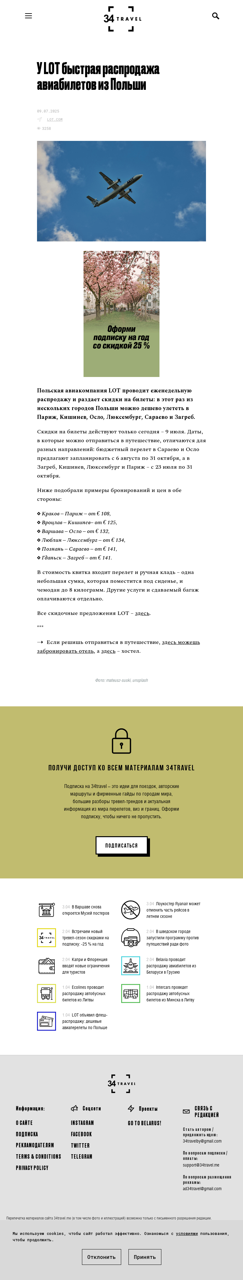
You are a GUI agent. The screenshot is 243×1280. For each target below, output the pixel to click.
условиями (187, 1233)
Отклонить (101, 1257)
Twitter (80, 1145)
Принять (145, 1257)
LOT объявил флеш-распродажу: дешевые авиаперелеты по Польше (85, 1021)
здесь (142, 613)
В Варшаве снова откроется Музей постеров (85, 910)
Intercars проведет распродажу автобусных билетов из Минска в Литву (170, 993)
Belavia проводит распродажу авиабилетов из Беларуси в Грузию (171, 965)
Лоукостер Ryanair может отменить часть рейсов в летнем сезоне (173, 910)
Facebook (81, 1134)
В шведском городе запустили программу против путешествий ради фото (172, 937)
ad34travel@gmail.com (202, 1188)
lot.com (55, 119)
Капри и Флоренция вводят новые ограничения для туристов (85, 965)
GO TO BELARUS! (144, 1123)
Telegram (81, 1156)
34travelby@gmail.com (202, 1141)
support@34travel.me (201, 1164)
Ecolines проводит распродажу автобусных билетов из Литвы (83, 993)
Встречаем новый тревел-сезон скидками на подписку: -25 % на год (85, 937)
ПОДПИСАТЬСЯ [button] (121, 846)
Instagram (82, 1122)
